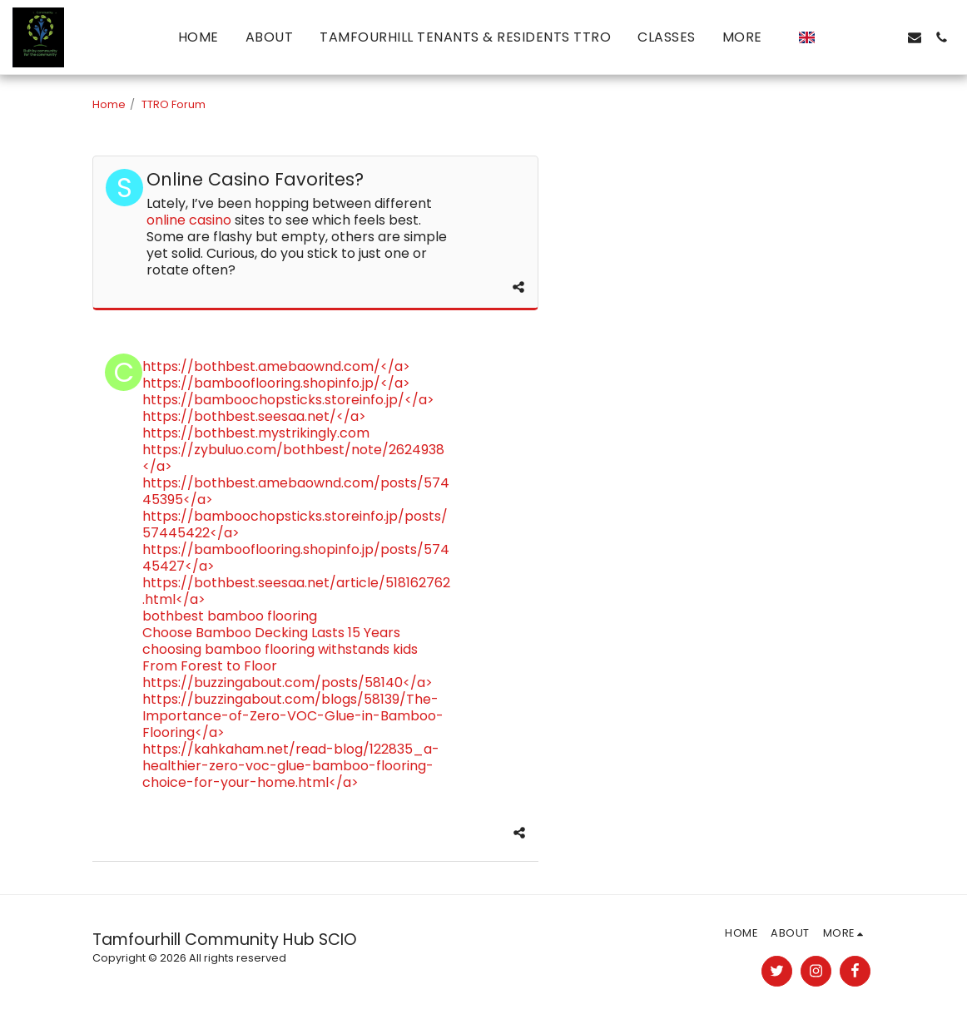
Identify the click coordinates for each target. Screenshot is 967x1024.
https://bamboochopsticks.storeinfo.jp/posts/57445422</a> (295, 524)
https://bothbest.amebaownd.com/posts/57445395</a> (295, 491)
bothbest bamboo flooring (229, 616)
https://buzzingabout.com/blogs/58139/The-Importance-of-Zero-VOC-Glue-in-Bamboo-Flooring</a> (293, 716)
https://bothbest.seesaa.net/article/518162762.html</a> (296, 591)
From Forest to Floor (209, 665)
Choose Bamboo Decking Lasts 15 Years (271, 632)
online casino (188, 220)
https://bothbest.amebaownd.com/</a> (276, 366)
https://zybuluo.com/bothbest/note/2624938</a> (293, 458)
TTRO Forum (173, 104)
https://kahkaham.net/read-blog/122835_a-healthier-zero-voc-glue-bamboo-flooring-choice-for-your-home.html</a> (290, 766)
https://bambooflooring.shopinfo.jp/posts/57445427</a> (295, 558)
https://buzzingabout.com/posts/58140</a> (287, 682)
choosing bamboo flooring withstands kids (280, 649)
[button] (834, 37)
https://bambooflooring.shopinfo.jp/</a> (276, 383)
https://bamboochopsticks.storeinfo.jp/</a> (288, 399)
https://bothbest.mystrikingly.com (255, 433)
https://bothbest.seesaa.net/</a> (254, 416)
